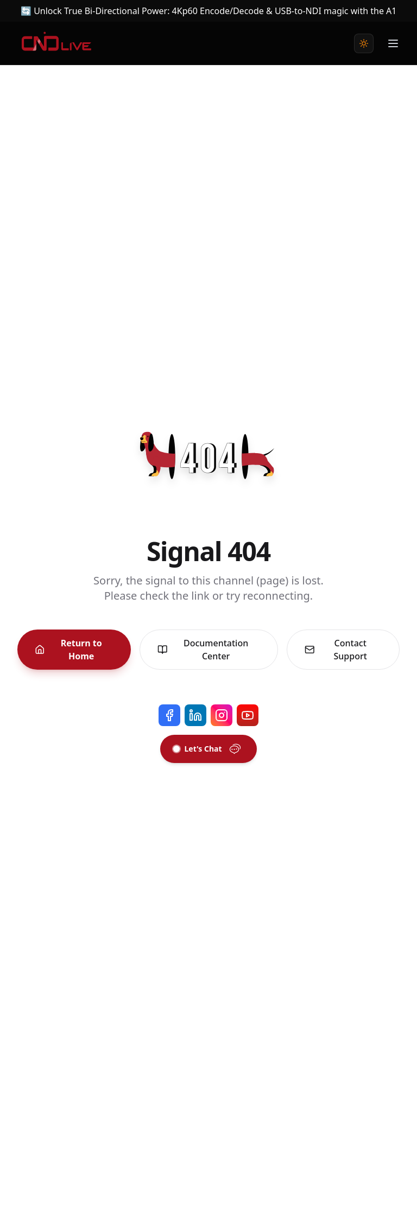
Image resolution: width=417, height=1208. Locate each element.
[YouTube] (247, 715)
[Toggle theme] (364, 43)
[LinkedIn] (195, 715)
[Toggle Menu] (393, 43)
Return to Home (68, 649)
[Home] (56, 43)
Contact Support (336, 649)
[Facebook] (169, 715)
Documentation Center (202, 649)
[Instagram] (221, 715)
